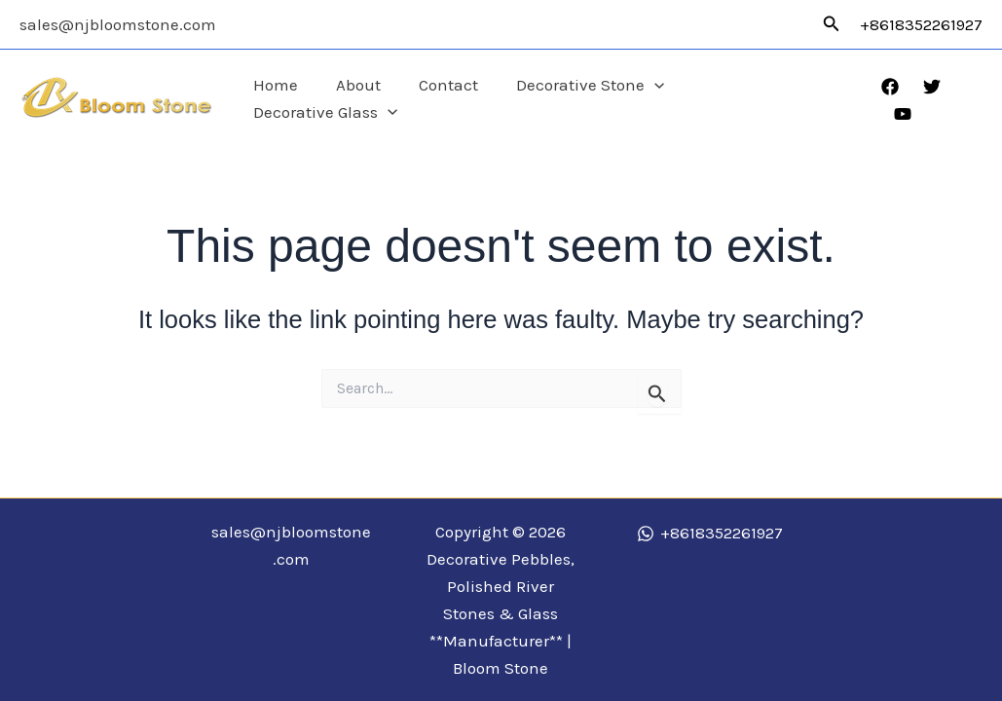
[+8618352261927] (710, 533)
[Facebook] (890, 100)
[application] (658, 99)
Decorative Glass (773, 99)
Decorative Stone (594, 99)
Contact (457, 98)
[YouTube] (974, 100)
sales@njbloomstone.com (117, 24)
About (372, 98)
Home (294, 98)
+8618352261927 (921, 24)
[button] (831, 24)
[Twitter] (932, 100)
